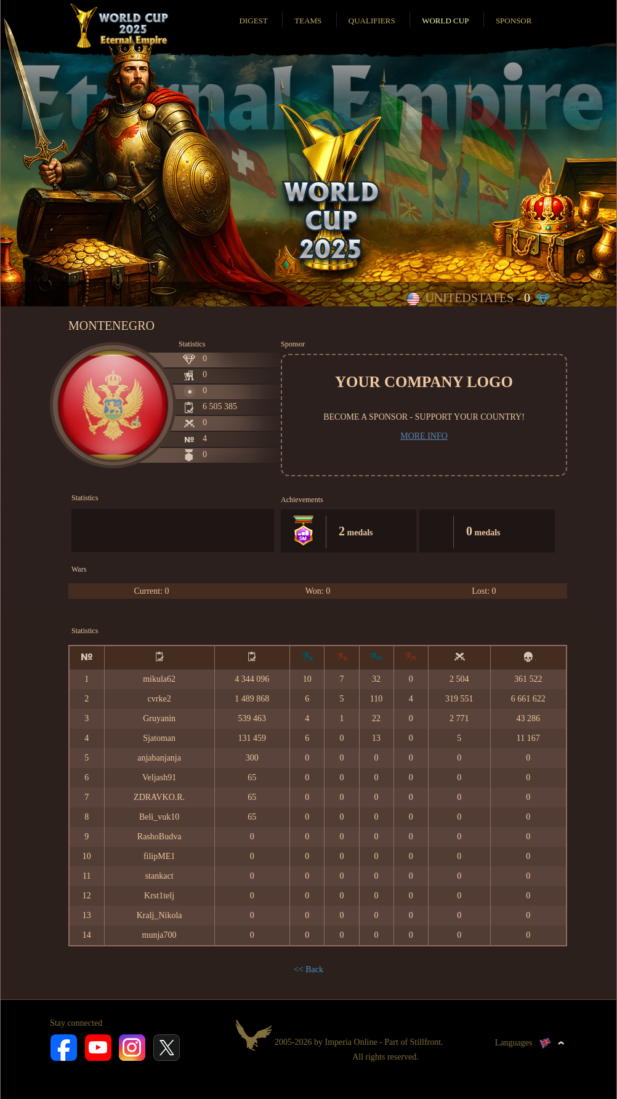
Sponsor (514, 20)
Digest (254, 20)
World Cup (445, 20)
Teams (307, 20)
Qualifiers (372, 20)
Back (314, 969)
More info (424, 436)
